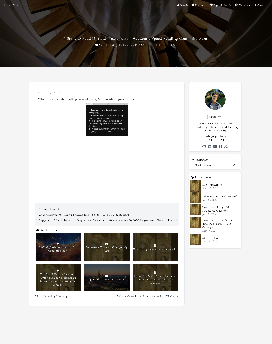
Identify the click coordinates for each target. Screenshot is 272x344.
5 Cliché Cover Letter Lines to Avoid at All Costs (148, 296)
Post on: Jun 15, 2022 (132, 44)
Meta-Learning (106, 44)
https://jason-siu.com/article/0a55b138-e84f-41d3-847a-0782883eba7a (88, 214)
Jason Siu (55, 208)
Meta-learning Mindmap (51, 296)
